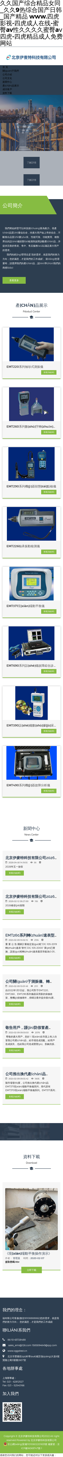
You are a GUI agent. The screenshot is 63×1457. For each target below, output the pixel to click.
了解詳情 (31, 162)
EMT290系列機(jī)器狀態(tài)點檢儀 (31, 486)
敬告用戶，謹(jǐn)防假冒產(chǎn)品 (27, 1029)
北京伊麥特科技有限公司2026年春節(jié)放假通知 (30, 898)
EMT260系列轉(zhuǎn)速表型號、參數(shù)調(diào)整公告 (29, 937)
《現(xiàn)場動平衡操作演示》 (28, 1253)
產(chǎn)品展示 (11, 85)
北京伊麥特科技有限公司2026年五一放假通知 (30, 860)
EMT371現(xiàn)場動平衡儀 (26, 606)
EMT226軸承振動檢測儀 (23, 546)
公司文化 (7, 78)
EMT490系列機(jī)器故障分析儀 (28, 785)
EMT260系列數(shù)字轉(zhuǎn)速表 (31, 426)
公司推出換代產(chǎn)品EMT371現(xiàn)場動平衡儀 (27, 1076)
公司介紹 (7, 74)
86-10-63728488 (14, 1339)
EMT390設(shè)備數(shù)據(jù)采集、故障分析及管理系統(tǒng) (30, 725)
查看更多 (14, 280)
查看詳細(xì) (49, 372)
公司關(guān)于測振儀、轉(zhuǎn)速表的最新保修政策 (28, 983)
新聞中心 (7, 81)
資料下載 (7, 92)
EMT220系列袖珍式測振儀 (25, 366)
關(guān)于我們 (11, 70)
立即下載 (31, 1270)
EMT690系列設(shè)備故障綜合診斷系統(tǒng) (30, 665)
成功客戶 (7, 89)
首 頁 (5, 67)
